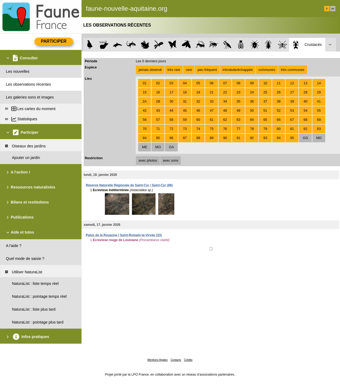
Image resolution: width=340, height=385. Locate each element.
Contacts (176, 359)
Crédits (188, 359)
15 (144, 92)
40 (305, 101)
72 (171, 129)
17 (171, 92)
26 (278, 92)
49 (238, 110)
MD (318, 138)
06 (211, 83)
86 (171, 138)
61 (211, 120)
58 (171, 120)
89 (211, 138)
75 (211, 129)
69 (319, 120)
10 (265, 83)
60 (198, 120)
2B (158, 101)
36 (252, 101)
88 (198, 138)
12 (292, 83)
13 (305, 83)
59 (185, 120)
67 (292, 120)
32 (198, 101)
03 (171, 83)
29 (319, 92)
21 (211, 92)
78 (252, 129)
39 (292, 101)
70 (144, 129)
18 (185, 92)
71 (158, 129)
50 (252, 110)
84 (144, 138)
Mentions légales (157, 359)
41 (319, 101)
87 (185, 138)
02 (158, 83)
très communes (292, 70)
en (332, 8)
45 (185, 110)
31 (185, 101)
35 (238, 101)
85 (158, 138)
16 (158, 92)
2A (145, 101)
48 (225, 110)
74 (198, 129)
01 (144, 83)
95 (292, 138)
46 (198, 110)
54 (305, 110)
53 (292, 110)
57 (158, 120)
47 (211, 110)
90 (225, 138)
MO (158, 147)
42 (144, 110)
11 (278, 83)
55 (319, 110)
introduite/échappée (238, 70)
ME (144, 147)
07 (225, 83)
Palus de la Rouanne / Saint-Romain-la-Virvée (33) (124, 235)
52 (278, 110)
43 (158, 110)
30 (171, 101)
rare (189, 70)
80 (278, 129)
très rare (173, 70)
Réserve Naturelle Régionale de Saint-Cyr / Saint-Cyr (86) (129, 185)
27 (292, 92)
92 (252, 138)
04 (185, 83)
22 (225, 92)
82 (305, 129)
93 (265, 138)
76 (225, 129)
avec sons (170, 160)
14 (319, 83)
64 (252, 120)
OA (171, 147)
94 (278, 138)
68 (305, 120)
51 (265, 110)
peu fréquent (207, 70)
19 (198, 92)
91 (238, 138)
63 (238, 120)
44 (171, 110)
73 (185, 129)
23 (238, 92)
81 (292, 129)
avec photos (148, 160)
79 (265, 129)
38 (278, 101)
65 (265, 120)
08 (238, 83)
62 (225, 120)
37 (265, 101)
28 (305, 92)
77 (238, 129)
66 (278, 120)
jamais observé (150, 70)
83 (319, 129)
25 (265, 92)
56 (144, 120)
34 (225, 101)
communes (266, 70)
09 (252, 83)
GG (305, 138)
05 (198, 83)
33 (211, 101)
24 (252, 92)
